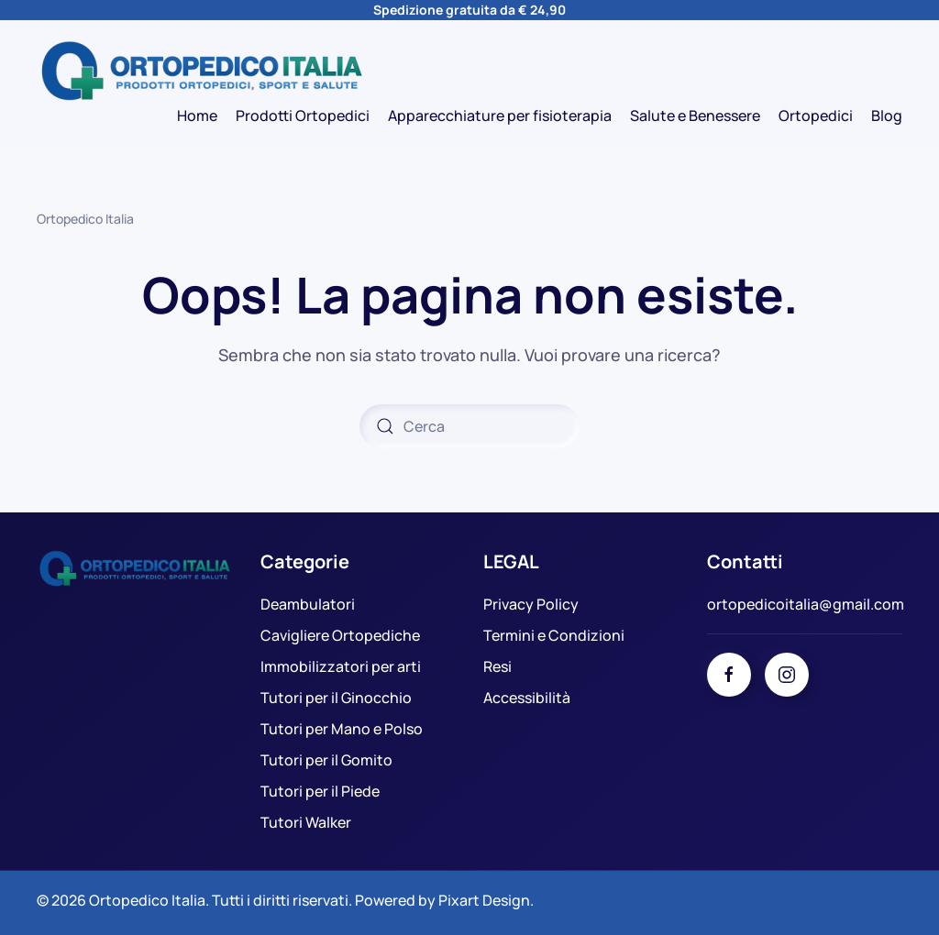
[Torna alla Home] (202, 71)
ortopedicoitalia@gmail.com (805, 604)
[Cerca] (469, 426)
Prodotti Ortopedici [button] (303, 115)
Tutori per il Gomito (326, 760)
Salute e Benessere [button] (695, 115)
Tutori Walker (305, 822)
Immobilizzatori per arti (340, 666)
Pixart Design (484, 900)
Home (197, 115)
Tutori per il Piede (320, 791)
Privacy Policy (531, 604)
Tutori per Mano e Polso (341, 729)
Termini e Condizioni (553, 635)
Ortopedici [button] (816, 115)
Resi (497, 666)
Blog (886, 115)
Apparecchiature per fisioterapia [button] (500, 115)
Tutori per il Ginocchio (336, 698)
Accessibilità (526, 698)
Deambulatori (307, 604)
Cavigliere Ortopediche (340, 635)
